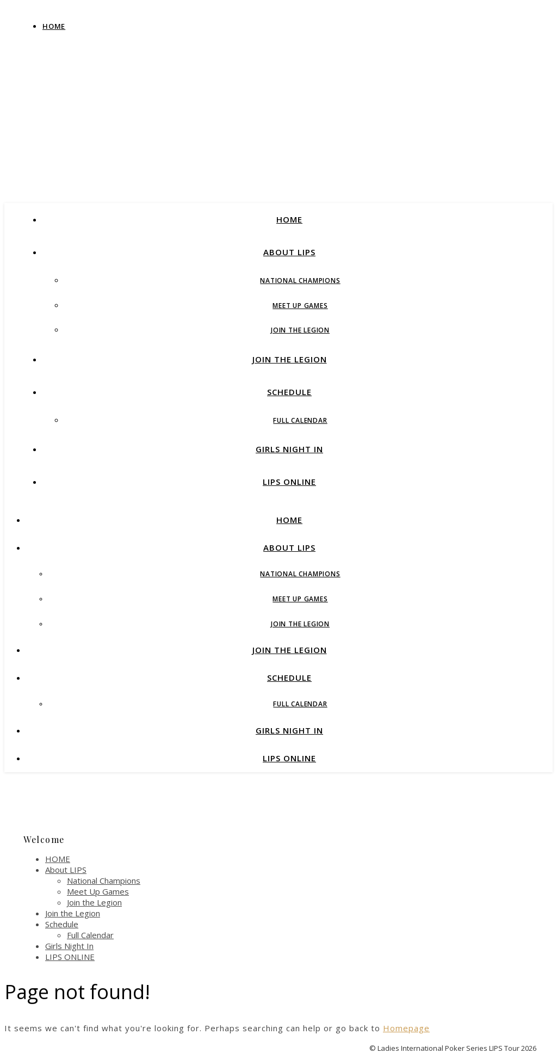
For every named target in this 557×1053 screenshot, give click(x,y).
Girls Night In (289, 449)
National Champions (300, 280)
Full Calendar (300, 420)
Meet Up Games (300, 305)
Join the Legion (300, 330)
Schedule (289, 391)
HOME (289, 219)
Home (53, 26)
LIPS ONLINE (289, 481)
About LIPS (289, 252)
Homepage (406, 1028)
